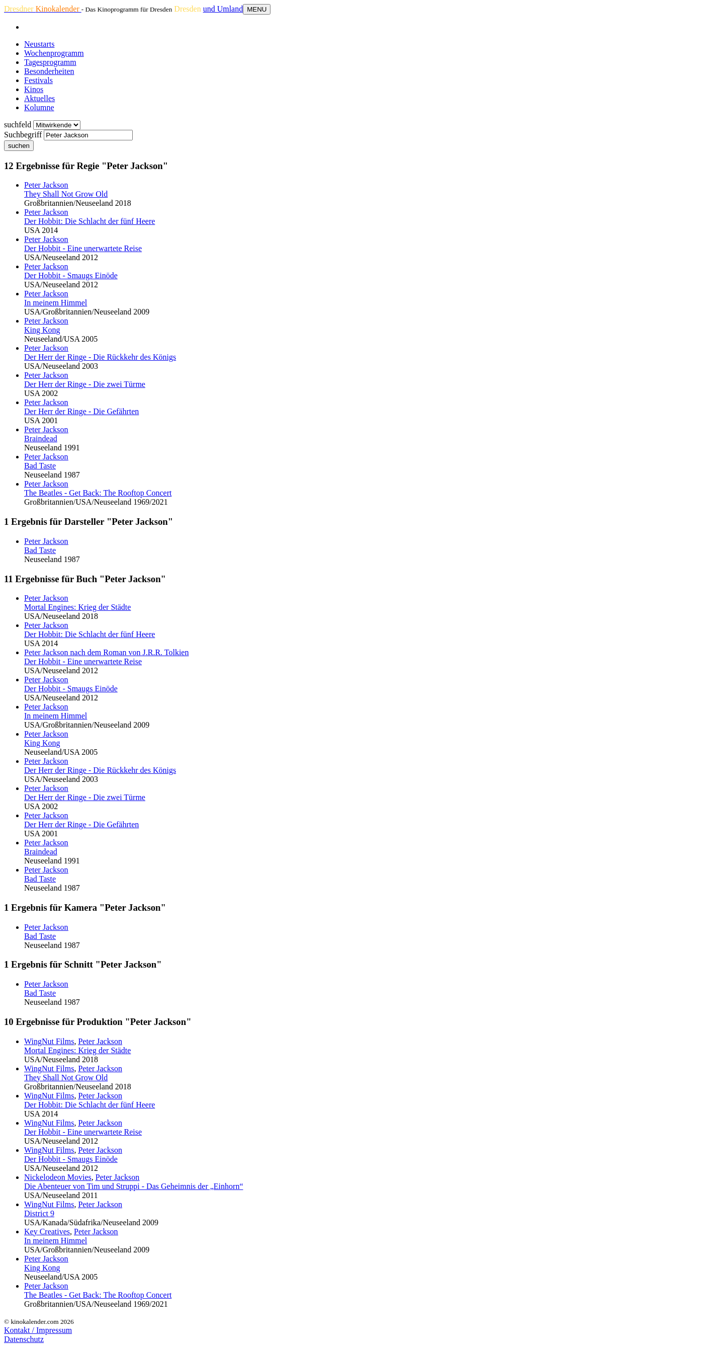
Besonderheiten (49, 71)
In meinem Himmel (55, 302)
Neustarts (39, 44)
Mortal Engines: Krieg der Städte (77, 607)
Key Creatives (47, 1231)
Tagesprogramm (50, 62)
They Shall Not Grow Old (66, 194)
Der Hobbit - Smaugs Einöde (71, 275)
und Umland (223, 9)
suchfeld (17, 124)
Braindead (40, 438)
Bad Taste (40, 465)
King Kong (42, 330)
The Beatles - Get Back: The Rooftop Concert (97, 493)
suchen (19, 145)
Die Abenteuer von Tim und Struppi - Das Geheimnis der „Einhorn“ (133, 1186)
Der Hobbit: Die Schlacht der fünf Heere (89, 221)
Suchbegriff (23, 134)
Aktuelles (39, 98)
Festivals (38, 80)
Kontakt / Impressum (38, 1330)
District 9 (39, 1213)
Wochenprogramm (54, 53)
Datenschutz (24, 1339)
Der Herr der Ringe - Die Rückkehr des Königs (100, 357)
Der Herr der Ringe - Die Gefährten (81, 411)
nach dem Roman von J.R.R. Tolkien (106, 652)
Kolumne (39, 107)
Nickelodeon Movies (58, 1177)
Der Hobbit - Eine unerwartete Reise (83, 248)
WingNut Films (49, 1041)
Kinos (33, 89)
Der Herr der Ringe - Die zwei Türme (84, 384)
